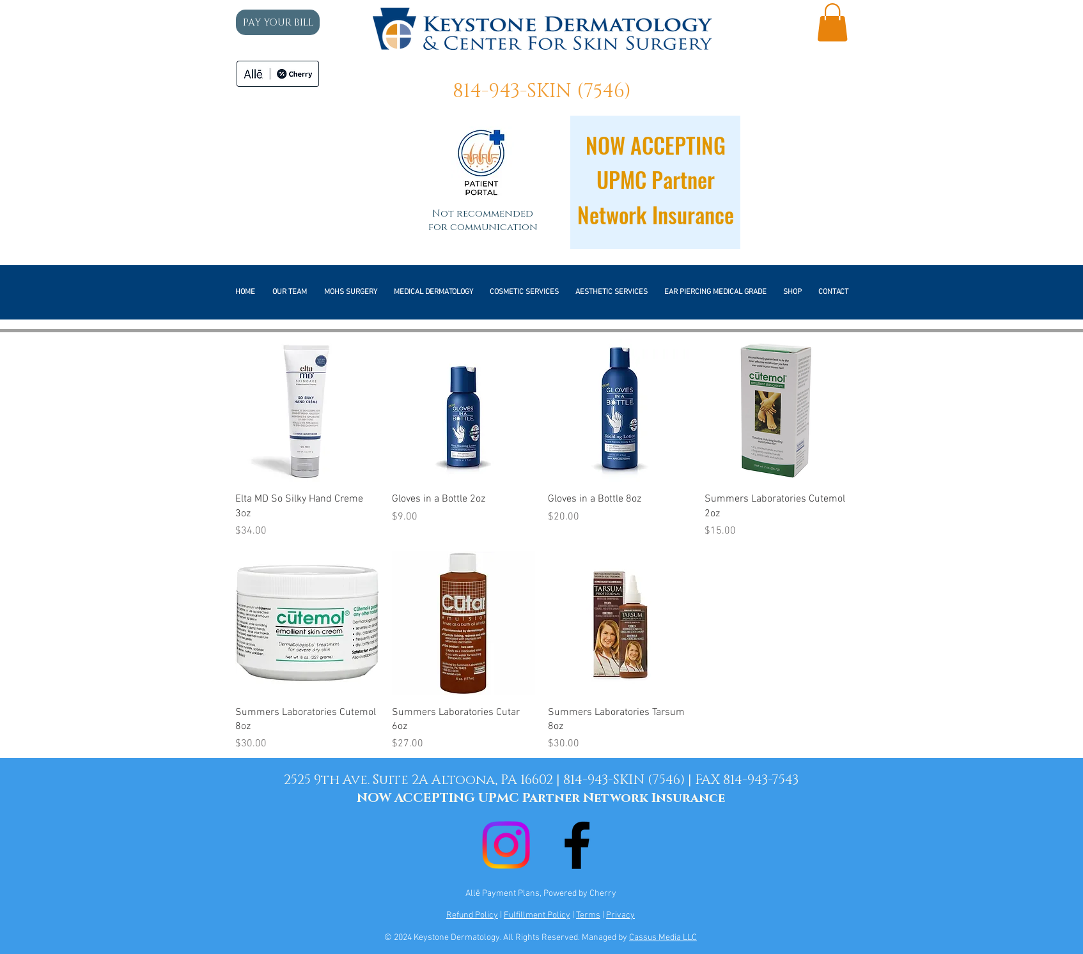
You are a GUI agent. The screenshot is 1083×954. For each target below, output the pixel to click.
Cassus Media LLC (663, 937)
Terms (588, 915)
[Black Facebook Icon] (577, 845)
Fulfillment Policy (537, 915)
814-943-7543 (761, 780)
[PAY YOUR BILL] (278, 22)
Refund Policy (472, 915)
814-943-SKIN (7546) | (629, 780)
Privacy (620, 915)
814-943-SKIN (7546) (542, 91)
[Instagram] (506, 845)
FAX (709, 780)
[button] (832, 22)
